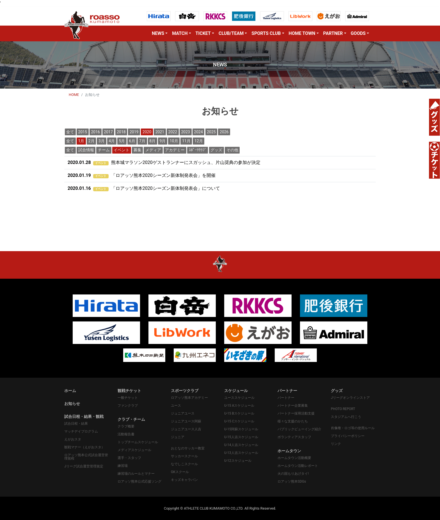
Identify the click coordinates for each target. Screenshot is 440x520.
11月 (186, 141)
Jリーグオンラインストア (350, 398)
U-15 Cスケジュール (239, 421)
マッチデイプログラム (81, 431)
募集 (137, 150)
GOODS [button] (358, 33)
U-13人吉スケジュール (241, 453)
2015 (82, 132)
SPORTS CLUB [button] (266, 33)
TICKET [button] (203, 33)
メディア (153, 150)
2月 (91, 141)
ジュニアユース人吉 (186, 429)
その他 (232, 150)
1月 (81, 141)
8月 (152, 141)
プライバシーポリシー (348, 436)
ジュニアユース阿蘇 (186, 421)
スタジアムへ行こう (346, 417)
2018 (121, 132)
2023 (185, 132)
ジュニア (177, 437)
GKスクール (180, 472)
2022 (172, 132)
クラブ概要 (126, 426)
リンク (336, 444)
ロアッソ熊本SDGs (292, 481)
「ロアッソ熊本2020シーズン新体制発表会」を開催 (142, 175)
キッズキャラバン (184, 480)
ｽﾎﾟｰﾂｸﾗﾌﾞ (198, 150)
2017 (108, 132)
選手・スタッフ (129, 458)
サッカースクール (184, 456)
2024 (198, 132)
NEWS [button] (158, 33)
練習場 (123, 466)
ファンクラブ (128, 406)
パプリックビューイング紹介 (299, 429)
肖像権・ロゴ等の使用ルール (353, 428)
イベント (121, 150)
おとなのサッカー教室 (188, 448)
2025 (211, 132)
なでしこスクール (184, 464)
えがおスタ (72, 439)
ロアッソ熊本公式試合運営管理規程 (86, 456)
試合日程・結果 (76, 424)
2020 (147, 132)
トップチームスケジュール (138, 442)
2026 (224, 132)
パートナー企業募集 (293, 406)
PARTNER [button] (333, 33)
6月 (132, 141)
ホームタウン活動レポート (298, 466)
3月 (101, 141)
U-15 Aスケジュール (239, 406)
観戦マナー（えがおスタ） (84, 447)
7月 (142, 141)
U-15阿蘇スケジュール (241, 429)
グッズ (216, 150)
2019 (134, 132)
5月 (122, 141)
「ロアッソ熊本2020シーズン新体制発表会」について (144, 188)
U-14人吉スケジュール (241, 445)
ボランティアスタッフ (294, 437)
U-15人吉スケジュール (241, 437)
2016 (95, 132)
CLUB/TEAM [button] (231, 33)
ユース (176, 406)
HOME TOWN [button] (302, 33)
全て (70, 132)
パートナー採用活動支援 (296, 413)
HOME (74, 95)
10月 (174, 141)
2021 (159, 132)
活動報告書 (126, 434)
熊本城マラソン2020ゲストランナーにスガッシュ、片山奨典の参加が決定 (164, 162)
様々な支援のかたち (293, 421)
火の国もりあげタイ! (293, 474)
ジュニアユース (182, 413)
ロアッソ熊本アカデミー (189, 398)
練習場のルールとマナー (136, 474)
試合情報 (86, 150)
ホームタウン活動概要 (294, 458)
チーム (104, 150)
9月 (163, 141)
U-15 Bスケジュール (239, 413)
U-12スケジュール (237, 461)
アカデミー (175, 150)
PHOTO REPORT (343, 409)
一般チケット (128, 398)
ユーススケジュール (239, 398)
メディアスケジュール (134, 450)
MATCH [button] (179, 33)
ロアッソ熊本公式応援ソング (139, 481)
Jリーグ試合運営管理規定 (83, 466)
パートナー (286, 398)
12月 (198, 141)
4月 (112, 141)
